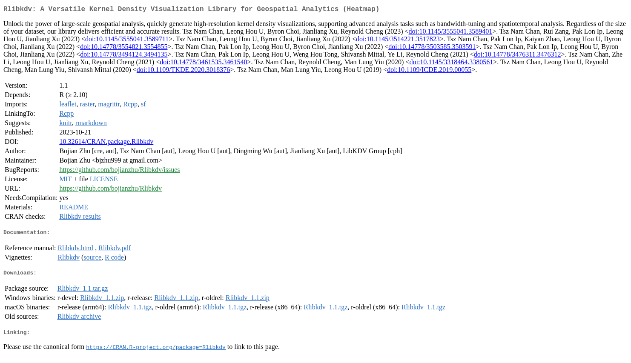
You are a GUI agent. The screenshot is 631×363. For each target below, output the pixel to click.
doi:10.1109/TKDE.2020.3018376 (183, 71)
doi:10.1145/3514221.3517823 (398, 40)
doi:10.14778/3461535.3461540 (203, 63)
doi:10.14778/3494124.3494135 (123, 56)
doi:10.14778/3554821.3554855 (123, 48)
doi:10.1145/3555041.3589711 (127, 40)
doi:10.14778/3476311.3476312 (517, 56)
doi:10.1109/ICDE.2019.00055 (429, 71)
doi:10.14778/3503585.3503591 (432, 48)
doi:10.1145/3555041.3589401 (451, 33)
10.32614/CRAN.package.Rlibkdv (106, 143)
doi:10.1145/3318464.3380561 (451, 63)
